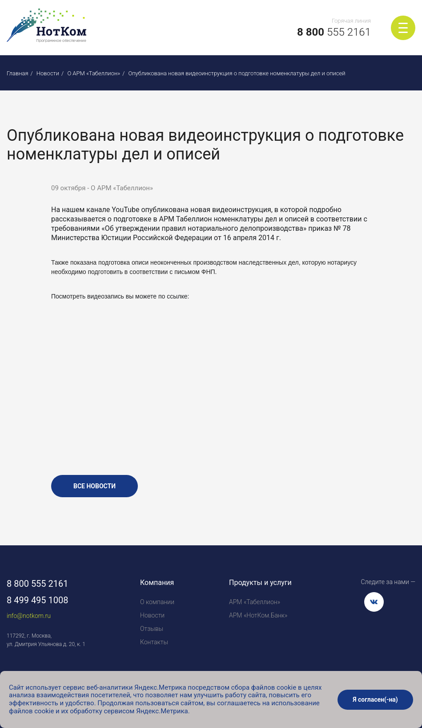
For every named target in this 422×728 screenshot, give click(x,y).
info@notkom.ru (29, 615)
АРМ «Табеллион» (254, 601)
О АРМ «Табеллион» (93, 73)
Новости (47, 73)
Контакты (154, 642)
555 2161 (334, 32)
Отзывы (151, 628)
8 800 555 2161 (37, 583)
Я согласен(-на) (375, 699)
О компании (157, 601)
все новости (94, 486)
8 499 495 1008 (37, 600)
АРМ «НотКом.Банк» (258, 615)
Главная (17, 73)
